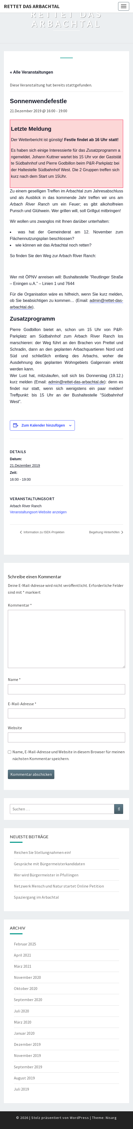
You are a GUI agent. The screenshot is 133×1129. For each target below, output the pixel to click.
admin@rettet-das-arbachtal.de (76, 382)
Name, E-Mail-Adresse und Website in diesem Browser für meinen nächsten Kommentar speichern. (68, 755)
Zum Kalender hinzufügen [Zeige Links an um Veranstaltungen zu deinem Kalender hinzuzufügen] (43, 425)
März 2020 (22, 1022)
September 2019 (28, 1066)
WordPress (79, 1117)
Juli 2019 (21, 1089)
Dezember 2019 (27, 1044)
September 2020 (28, 999)
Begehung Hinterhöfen (104, 532)
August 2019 (24, 1077)
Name (14, 679)
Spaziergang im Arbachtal (36, 897)
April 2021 (22, 955)
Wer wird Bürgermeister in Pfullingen (46, 874)
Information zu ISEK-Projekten (43, 532)
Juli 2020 (21, 1010)
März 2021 (22, 966)
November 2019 (27, 1055)
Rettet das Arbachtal (32, 6)
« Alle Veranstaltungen (31, 72)
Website (15, 727)
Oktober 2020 (25, 988)
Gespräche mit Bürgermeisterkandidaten (49, 863)
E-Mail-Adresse (22, 703)
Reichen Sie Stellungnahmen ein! (42, 852)
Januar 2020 (24, 1033)
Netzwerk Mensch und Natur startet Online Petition (59, 886)
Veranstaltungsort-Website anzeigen (38, 512)
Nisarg (111, 1117)
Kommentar (20, 605)
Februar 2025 (25, 943)
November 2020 (27, 977)
